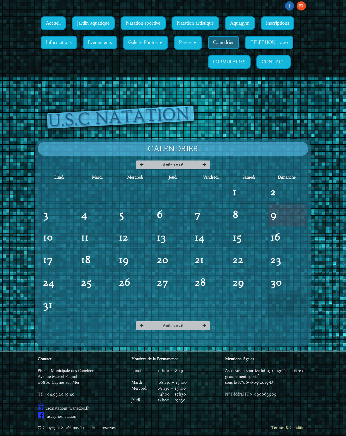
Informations (59, 42)
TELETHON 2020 (269, 42)
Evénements (100, 42)
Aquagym (239, 23)
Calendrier (223, 42)
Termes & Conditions (289, 427)
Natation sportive (143, 23)
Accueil (53, 23)
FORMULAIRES (229, 62)
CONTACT (273, 62)
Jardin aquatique (93, 23)
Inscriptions (277, 23)
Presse (188, 42)
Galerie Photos (145, 42)
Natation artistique (195, 23)
